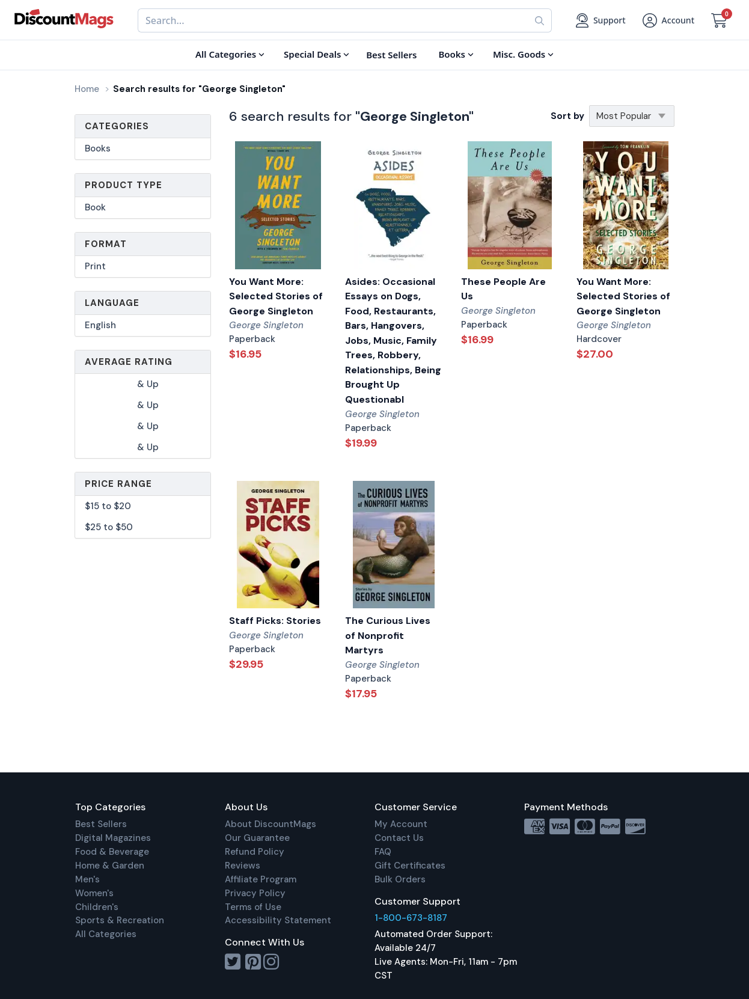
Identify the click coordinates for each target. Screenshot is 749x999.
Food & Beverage (112, 852)
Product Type (123, 185)
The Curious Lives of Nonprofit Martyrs (387, 635)
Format (106, 244)
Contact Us (399, 838)
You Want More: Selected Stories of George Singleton (276, 296)
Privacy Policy (255, 893)
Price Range (118, 484)
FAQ (382, 852)
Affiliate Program (260, 879)
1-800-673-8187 (410, 918)
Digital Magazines (113, 838)
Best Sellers (101, 824)
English (100, 325)
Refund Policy (254, 852)
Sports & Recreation (119, 920)
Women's (94, 893)
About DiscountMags (270, 824)
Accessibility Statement (278, 920)
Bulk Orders (400, 879)
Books (98, 148)
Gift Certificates (409, 866)
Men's (87, 879)
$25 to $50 (109, 527)
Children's (96, 907)
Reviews (242, 866)
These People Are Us (503, 289)
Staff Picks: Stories (275, 620)
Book (95, 207)
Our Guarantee (257, 838)
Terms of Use (253, 907)
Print (95, 266)
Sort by (567, 116)
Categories (117, 126)
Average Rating (129, 362)
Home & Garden (109, 866)
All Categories (105, 934)
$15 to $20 (108, 506)
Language (112, 303)
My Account (400, 824)
